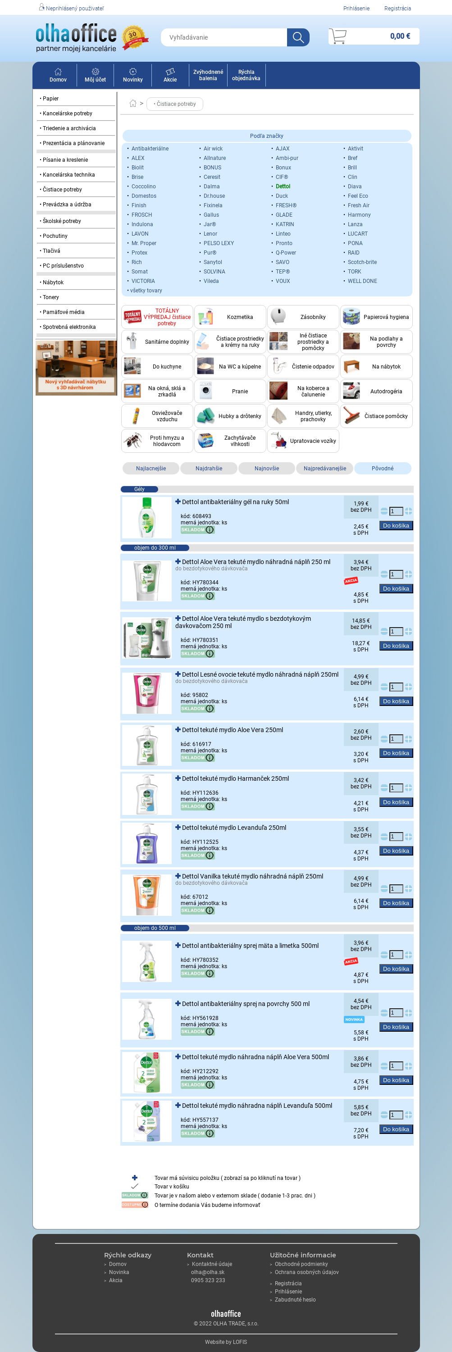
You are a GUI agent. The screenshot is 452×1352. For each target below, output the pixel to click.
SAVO (282, 262)
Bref (352, 158)
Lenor (210, 234)
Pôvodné (382, 468)
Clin (352, 177)
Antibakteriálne (150, 149)
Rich (137, 262)
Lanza (355, 224)
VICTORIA (143, 281)
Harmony (359, 215)
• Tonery (49, 297)
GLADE (284, 215)
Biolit (138, 167)
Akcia (113, 1280)
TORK (354, 272)
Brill (352, 167)
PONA (355, 243)
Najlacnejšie (151, 468)
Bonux (283, 167)
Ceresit (212, 177)
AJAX (283, 149)
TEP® (283, 272)
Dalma (212, 186)
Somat (140, 272)
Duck (282, 196)
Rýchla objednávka (246, 75)
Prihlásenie (356, 8)
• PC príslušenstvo (62, 266)
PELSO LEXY (219, 243)
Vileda (211, 281)
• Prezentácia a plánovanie (72, 143)
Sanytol (213, 262)
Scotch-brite (362, 262)
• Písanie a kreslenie (64, 160)
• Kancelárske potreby (66, 113)
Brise (137, 177)
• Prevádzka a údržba (65, 204)
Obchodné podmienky (299, 1264)
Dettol (283, 186)
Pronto (284, 243)
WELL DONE (362, 281)
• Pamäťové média (62, 312)
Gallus (211, 215)
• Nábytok (51, 282)
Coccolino (144, 186)
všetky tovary (146, 290)
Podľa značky (266, 136)
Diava (355, 186)
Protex (139, 253)
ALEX (138, 158)
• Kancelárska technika (67, 175)
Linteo (283, 234)
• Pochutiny (53, 236)
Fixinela (213, 205)
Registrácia (397, 8)
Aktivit (355, 149)
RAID (354, 253)
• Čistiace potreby (61, 190)
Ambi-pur (287, 158)
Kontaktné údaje (209, 1264)
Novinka (116, 1272)
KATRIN (285, 224)
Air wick (213, 149)
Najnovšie (267, 468)
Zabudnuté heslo (293, 1300)
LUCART (358, 234)
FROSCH (142, 215)
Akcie (170, 76)
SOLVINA (214, 272)
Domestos (144, 196)
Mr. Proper (144, 243)
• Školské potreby (60, 221)
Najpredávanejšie (325, 468)
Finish (139, 205)
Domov (58, 76)
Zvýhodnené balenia (208, 75)
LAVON (140, 234)
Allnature (215, 158)
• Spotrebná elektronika (68, 327)
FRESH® (286, 205)
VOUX (283, 281)
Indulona (142, 224)
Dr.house (214, 196)
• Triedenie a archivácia (68, 128)
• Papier (49, 99)
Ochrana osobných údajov (304, 1272)
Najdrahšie (209, 468)
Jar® (210, 224)
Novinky (133, 76)
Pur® (210, 253)
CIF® (282, 177)
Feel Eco (358, 196)
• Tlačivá (50, 251)
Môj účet (95, 76)
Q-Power (286, 253)
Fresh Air (359, 205)
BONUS (212, 167)
